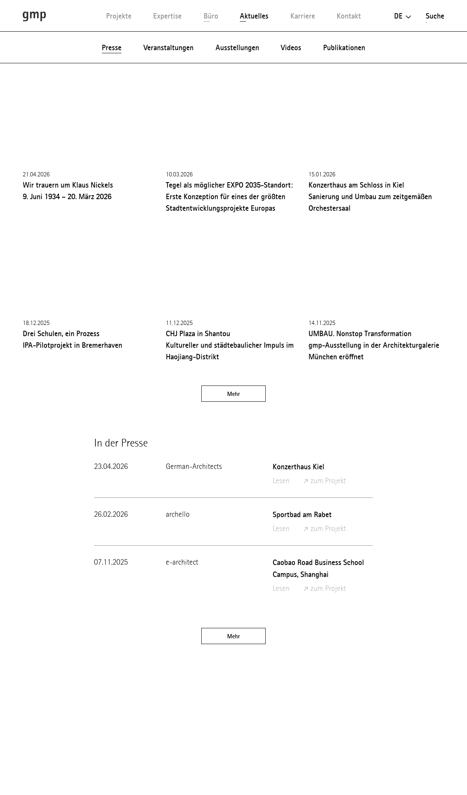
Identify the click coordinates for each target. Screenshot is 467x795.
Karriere (302, 15)
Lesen (281, 480)
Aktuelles (254, 15)
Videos (291, 47)
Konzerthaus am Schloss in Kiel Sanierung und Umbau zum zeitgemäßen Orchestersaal (370, 196)
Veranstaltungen (168, 47)
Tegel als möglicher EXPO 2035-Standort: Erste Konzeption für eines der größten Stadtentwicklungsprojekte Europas (229, 196)
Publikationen (344, 47)
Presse (111, 47)
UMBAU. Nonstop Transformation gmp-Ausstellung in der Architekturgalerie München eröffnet (374, 345)
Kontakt (349, 15)
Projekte (119, 15)
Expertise (167, 15)
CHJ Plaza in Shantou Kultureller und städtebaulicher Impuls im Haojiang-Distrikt (230, 345)
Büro (211, 15)
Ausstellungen (237, 47)
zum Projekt (325, 480)
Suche (435, 15)
